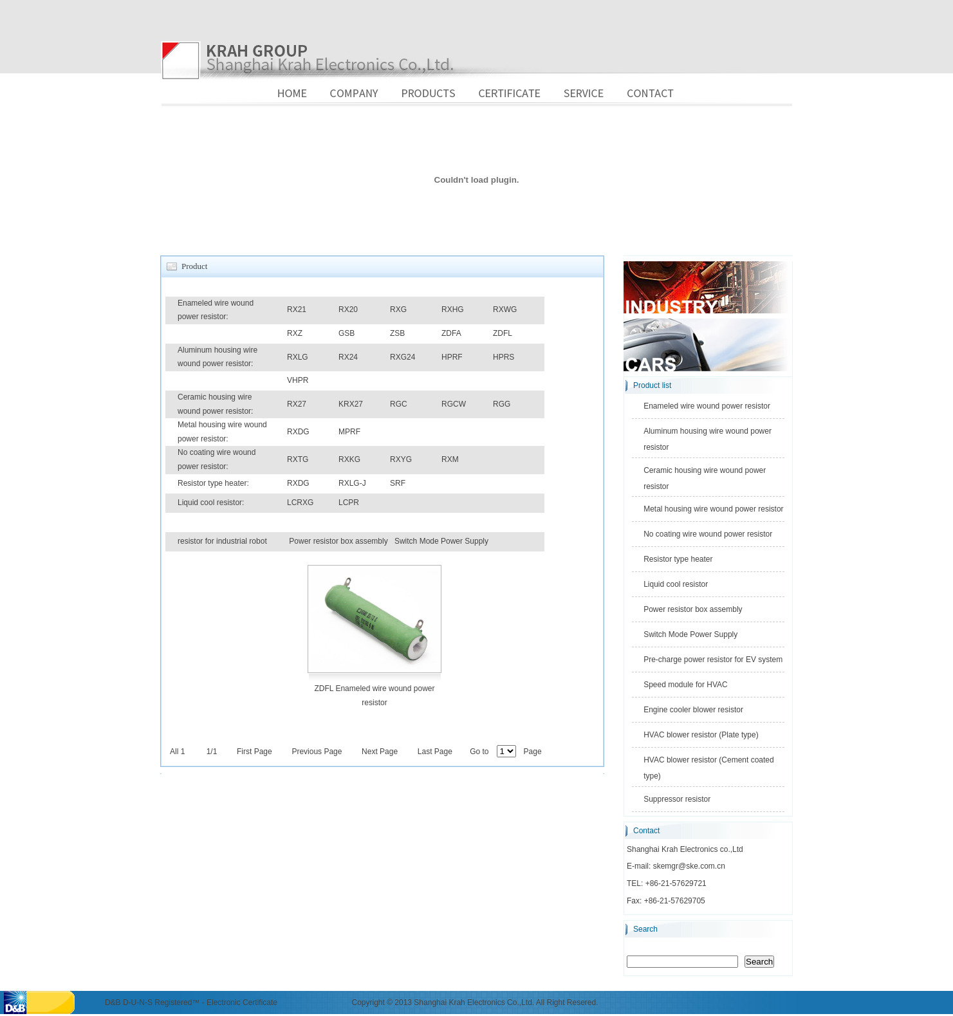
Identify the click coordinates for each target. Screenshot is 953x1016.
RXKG (349, 459)
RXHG (452, 309)
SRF (397, 483)
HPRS (503, 357)
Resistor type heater (677, 559)
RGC (398, 404)
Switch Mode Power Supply (441, 541)
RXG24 (402, 357)
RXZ (294, 333)
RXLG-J (352, 483)
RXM (450, 459)
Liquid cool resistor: (211, 502)
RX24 (348, 357)
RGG (501, 404)
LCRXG (300, 502)
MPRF (349, 431)
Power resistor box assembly (338, 541)
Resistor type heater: (213, 483)
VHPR (297, 380)
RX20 (348, 309)
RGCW (453, 404)
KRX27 (350, 404)
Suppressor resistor (676, 799)
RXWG (505, 309)
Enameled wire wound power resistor (706, 406)
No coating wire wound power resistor (707, 534)
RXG (398, 309)
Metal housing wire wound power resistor (713, 508)
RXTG (297, 459)
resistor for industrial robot (222, 541)
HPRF (452, 357)
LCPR (348, 502)
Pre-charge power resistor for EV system (712, 659)
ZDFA (451, 333)
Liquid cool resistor (675, 584)
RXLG (297, 357)
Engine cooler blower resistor (693, 709)
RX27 (296, 404)
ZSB (397, 333)
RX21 (296, 309)
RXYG (401, 459)
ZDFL (502, 333)
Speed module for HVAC (685, 684)
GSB (346, 333)
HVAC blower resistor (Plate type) (701, 734)
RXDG (298, 431)
